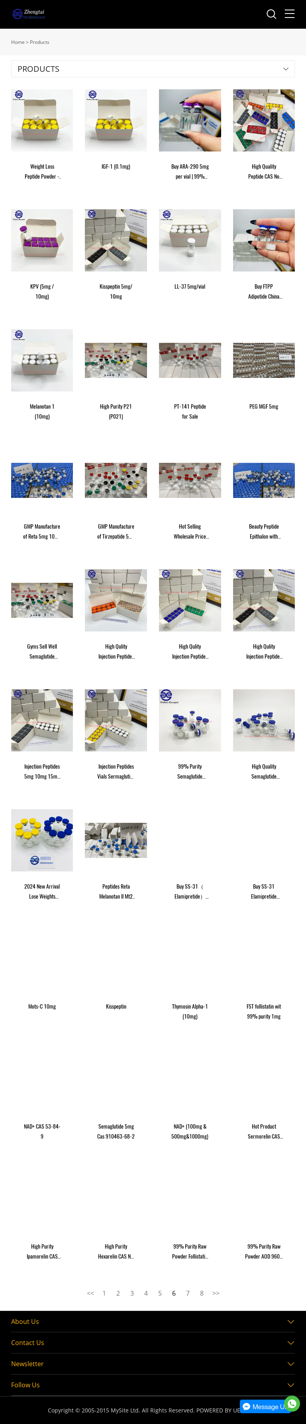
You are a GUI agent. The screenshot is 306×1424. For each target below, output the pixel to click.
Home (18, 42)
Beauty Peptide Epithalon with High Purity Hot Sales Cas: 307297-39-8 (264, 532)
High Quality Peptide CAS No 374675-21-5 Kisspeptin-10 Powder (263, 172)
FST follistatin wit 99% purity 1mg (264, 1011)
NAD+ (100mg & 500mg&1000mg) (189, 1131)
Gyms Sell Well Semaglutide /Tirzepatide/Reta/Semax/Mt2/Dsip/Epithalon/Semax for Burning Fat (42, 652)
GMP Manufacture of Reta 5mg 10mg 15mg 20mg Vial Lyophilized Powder (42, 532)
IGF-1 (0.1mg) (116, 166)
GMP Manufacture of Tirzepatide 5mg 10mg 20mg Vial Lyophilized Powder (116, 532)
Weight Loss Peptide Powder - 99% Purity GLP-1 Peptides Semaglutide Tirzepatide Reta (42, 172)
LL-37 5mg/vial (190, 286)
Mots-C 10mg (42, 1006)
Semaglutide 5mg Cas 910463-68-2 (116, 1131)
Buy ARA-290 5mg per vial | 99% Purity (190, 172)
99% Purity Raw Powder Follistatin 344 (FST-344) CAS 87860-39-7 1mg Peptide (190, 1252)
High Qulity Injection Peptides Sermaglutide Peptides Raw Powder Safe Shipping (116, 652)
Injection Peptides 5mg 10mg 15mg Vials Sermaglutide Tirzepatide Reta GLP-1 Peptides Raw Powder (42, 772)
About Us (25, 1321)
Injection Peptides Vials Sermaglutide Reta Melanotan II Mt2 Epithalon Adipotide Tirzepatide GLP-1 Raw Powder (116, 772)
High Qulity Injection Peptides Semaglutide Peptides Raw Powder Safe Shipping (190, 652)
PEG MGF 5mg (263, 406)
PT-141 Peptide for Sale (190, 411)
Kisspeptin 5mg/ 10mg (116, 291)
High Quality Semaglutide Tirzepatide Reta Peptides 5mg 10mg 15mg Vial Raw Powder (264, 772)
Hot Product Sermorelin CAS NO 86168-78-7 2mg (264, 1132)
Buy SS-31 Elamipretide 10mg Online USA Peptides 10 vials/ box (264, 892)
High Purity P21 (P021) (116, 411)
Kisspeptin (116, 1006)
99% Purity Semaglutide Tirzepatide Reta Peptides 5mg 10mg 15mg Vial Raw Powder (190, 772)
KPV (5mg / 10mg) (42, 291)
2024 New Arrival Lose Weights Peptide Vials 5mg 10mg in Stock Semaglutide (42, 892)
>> (216, 1293)
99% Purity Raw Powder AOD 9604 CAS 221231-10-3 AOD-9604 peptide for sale (263, 1252)
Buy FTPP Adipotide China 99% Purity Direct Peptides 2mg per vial (263, 292)
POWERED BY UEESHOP (227, 1410)
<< (90, 1293)
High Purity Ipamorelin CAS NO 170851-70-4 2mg (42, 1252)
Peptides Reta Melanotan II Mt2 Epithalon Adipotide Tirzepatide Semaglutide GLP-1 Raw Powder (116, 892)
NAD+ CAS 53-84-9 (42, 1131)
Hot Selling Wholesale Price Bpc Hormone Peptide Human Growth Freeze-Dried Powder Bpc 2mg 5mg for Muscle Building (190, 532)
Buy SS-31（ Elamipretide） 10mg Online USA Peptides (190, 892)
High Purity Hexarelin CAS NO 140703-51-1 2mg (116, 1252)
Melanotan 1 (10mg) (42, 411)
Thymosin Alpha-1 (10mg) (190, 1011)
